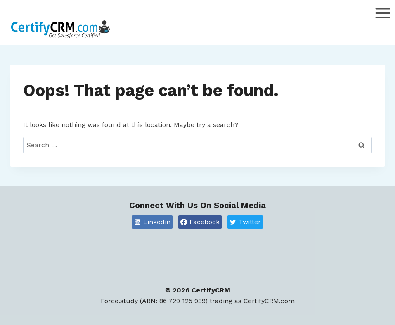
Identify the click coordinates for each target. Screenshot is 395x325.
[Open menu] (382, 24)
